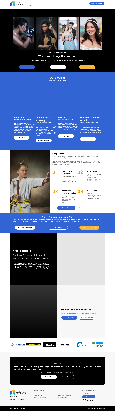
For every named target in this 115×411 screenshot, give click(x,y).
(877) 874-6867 (86, 393)
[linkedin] (88, 400)
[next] (99, 33)
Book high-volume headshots (17, 399)
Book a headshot (14, 398)
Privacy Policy (22, 408)
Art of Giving (13, 396)
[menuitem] (32, 3)
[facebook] (83, 400)
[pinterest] (90, 400)
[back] (16, 33)
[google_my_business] (93, 400)
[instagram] (86, 400)
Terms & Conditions (14, 408)
